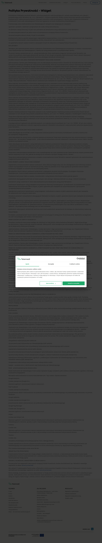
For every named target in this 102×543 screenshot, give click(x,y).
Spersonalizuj (51, 283)
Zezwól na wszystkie (73, 283)
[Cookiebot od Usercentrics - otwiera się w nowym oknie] (78, 259)
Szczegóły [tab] (51, 264)
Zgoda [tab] (27, 264)
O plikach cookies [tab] (75, 264)
